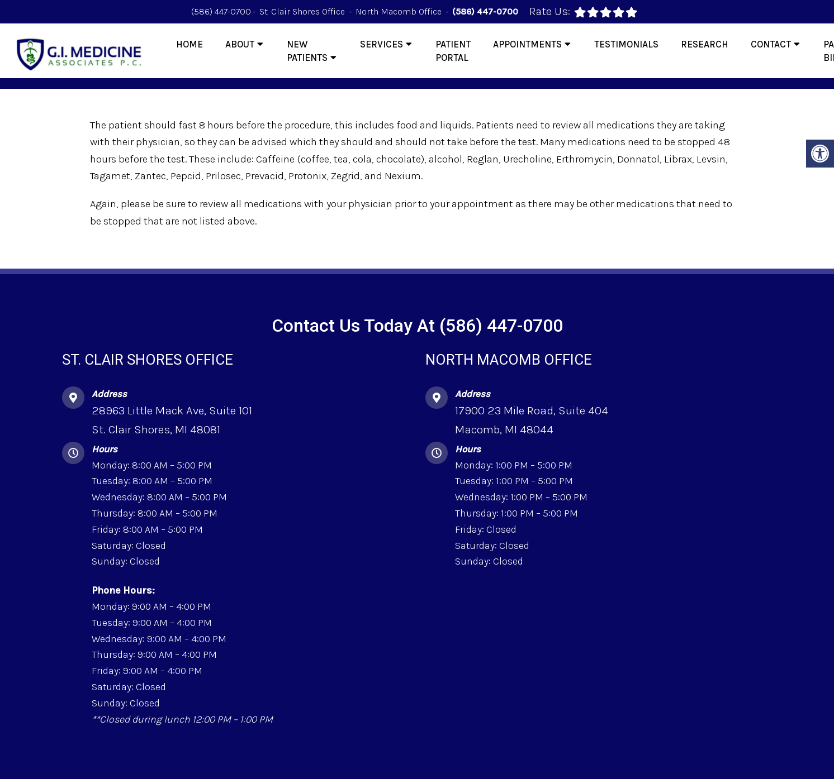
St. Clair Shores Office (303, 11)
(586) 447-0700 (221, 11)
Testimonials (626, 44)
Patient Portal (453, 51)
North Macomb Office (400, 11)
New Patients (307, 51)
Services (381, 44)
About (239, 44)
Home (189, 44)
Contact (771, 44)
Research (704, 44)
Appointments (527, 44)
